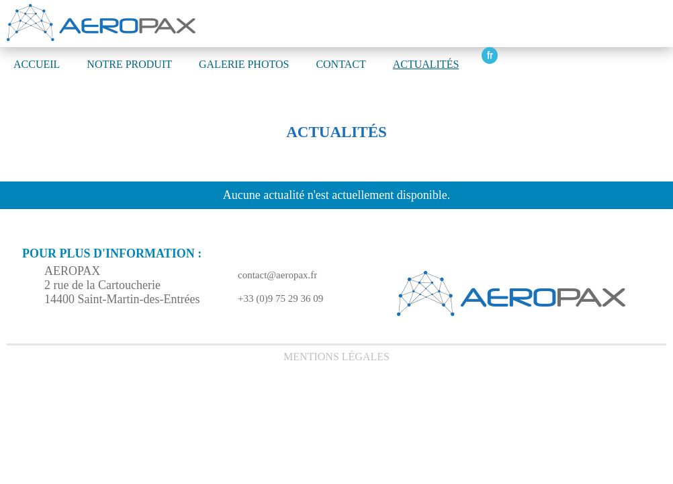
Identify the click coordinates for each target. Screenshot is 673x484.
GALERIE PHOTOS (244, 64)
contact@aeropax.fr (277, 275)
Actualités (426, 64)
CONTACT (340, 64)
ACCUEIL (36, 64)
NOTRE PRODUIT (129, 64)
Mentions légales (336, 356)
